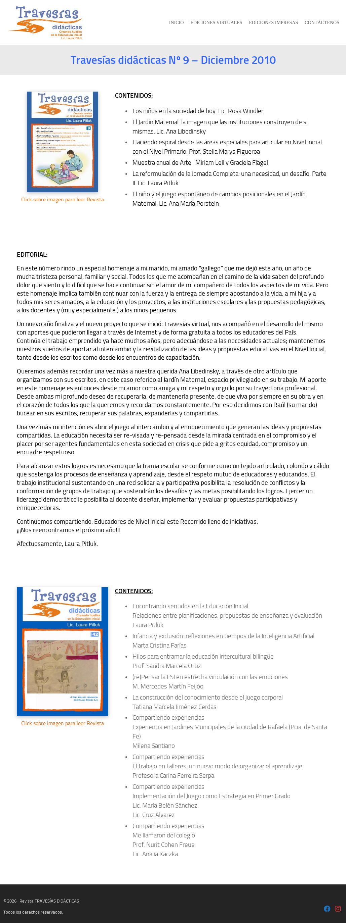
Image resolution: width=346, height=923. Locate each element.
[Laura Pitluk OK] (327, 909)
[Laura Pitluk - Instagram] (338, 909)
